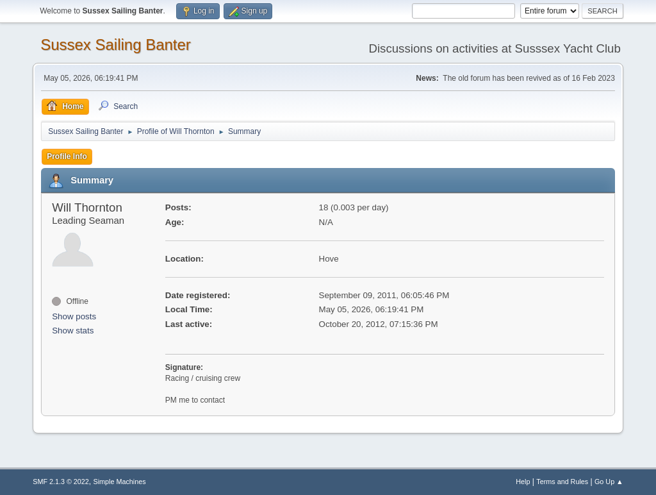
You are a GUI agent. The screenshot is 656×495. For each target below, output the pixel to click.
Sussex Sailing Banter (115, 44)
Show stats (73, 330)
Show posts (74, 316)
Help (523, 481)
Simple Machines (120, 481)
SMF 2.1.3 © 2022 (61, 481)
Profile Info (67, 156)
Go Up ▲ (608, 481)
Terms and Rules (562, 481)
